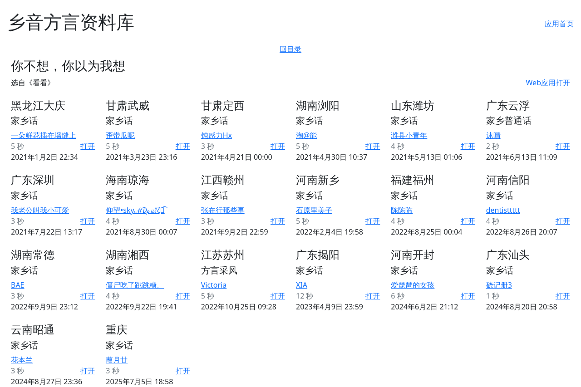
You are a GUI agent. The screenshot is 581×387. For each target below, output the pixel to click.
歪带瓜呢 (120, 135)
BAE (18, 285)
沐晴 (493, 135)
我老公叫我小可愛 (40, 210)
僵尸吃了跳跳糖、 (135, 285)
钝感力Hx (216, 135)
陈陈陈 (402, 210)
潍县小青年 (409, 135)
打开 (87, 146)
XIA (301, 285)
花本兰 (22, 360)
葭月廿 (117, 360)
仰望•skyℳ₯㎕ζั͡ (135, 210)
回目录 (290, 49)
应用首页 (559, 24)
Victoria (214, 285)
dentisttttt (503, 210)
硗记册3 (499, 285)
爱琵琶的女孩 (412, 285)
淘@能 (306, 135)
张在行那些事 (223, 210)
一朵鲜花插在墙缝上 (43, 135)
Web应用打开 (548, 83)
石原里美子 (314, 210)
